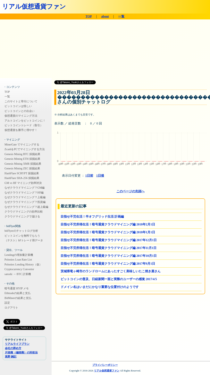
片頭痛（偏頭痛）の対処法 (21, 352)
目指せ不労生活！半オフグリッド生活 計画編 (92, 216)
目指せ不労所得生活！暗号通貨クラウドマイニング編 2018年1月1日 (108, 232)
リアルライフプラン (17, 343)
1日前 (89, 175)
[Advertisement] (105, 48)
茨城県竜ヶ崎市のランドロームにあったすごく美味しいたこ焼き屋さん (111, 271)
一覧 (121, 16)
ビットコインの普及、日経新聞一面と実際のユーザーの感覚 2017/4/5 (109, 279)
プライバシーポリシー (105, 365)
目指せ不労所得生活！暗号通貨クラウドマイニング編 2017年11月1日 (108, 248)
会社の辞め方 (13, 348)
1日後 (100, 175)
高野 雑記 (11, 356)
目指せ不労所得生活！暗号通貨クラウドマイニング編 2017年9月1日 (108, 263)
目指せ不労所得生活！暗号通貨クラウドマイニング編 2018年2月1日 (108, 224)
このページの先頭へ (130, 191)
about (105, 16)
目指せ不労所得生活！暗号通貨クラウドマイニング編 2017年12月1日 (109, 240)
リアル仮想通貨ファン (34, 6)
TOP (89, 16)
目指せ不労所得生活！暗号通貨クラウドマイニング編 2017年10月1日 (109, 255)
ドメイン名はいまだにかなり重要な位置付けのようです (100, 287)
